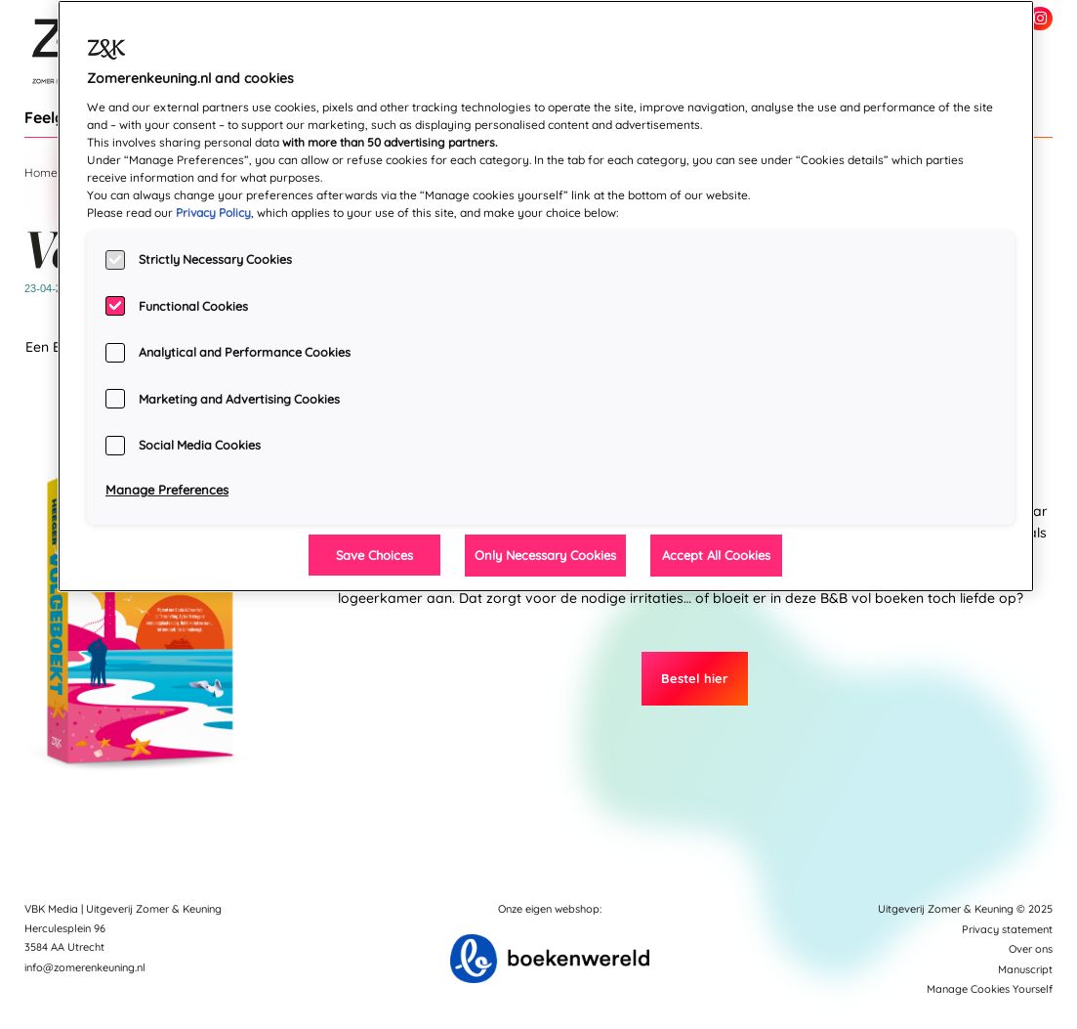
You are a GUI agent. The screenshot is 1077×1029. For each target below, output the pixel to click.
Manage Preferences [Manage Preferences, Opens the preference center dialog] (166, 489)
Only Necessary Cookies (545, 555)
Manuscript (1025, 969)
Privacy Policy (213, 212)
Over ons (1031, 949)
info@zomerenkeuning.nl (84, 967)
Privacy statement (1007, 929)
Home (41, 172)
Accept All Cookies (716, 555)
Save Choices (374, 555)
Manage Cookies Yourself (990, 989)
